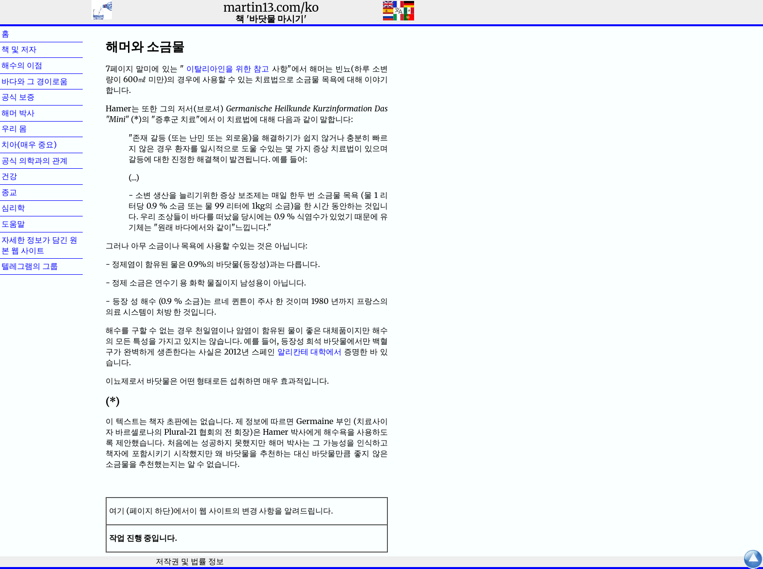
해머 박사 (33, 113)
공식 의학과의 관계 (34, 160)
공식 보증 (33, 97)
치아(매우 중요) (29, 144)
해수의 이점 (37, 65)
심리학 (28, 208)
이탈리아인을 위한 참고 (227, 68)
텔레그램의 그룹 (29, 266)
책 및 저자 (34, 49)
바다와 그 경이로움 (34, 81)
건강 (24, 176)
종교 (24, 192)
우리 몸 (29, 128)
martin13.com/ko (271, 7)
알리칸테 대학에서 (309, 351)
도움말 (28, 224)
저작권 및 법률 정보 (189, 561)
